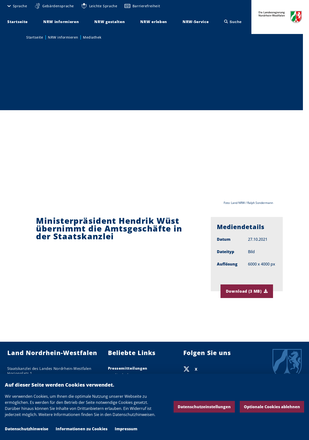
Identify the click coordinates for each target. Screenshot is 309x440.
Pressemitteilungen (127, 368)
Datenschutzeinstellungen (204, 406)
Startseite (34, 37)
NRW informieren (63, 37)
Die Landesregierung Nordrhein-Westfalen (280, 17)
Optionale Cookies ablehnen (272, 406)
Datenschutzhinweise (26, 429)
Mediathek (92, 37)
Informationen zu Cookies (81, 429)
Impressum (126, 429)
